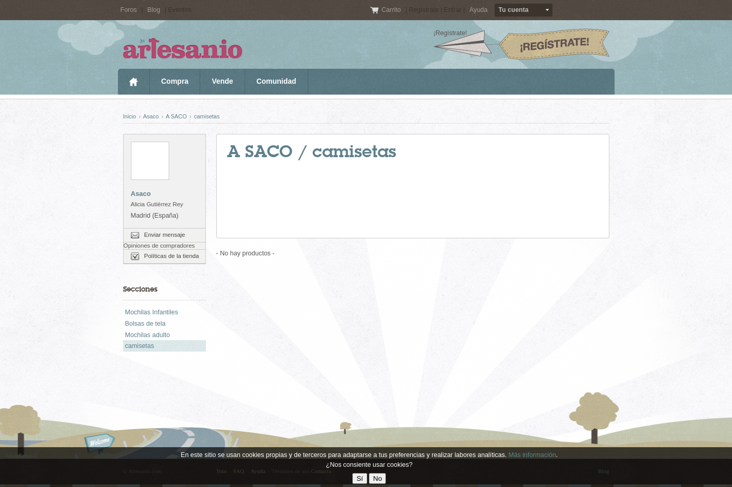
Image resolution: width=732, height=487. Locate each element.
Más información (532, 455)
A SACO (176, 116)
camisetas (207, 116)
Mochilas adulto (147, 335)
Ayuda (478, 9)
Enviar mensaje (164, 235)
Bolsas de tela (145, 323)
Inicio (134, 82)
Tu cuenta (514, 9)
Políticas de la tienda (171, 256)
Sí (359, 478)
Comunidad (276, 81)
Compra (175, 81)
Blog (153, 9)
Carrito (391, 9)
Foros (129, 9)
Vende (222, 81)
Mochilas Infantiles (151, 312)
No (377, 478)
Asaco (151, 116)
